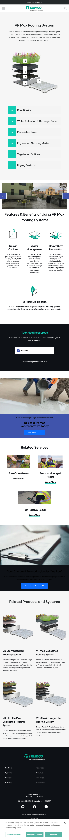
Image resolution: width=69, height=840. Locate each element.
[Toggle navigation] (34, 2)
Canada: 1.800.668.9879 (42, 801)
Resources (40, 768)
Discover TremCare (32, 586)
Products (8, 768)
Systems (8, 773)
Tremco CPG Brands (33, 2)
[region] (34, 829)
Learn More (18, 478)
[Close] (65, 823)
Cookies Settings (13, 834)
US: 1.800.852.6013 (24, 801)
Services (8, 778)
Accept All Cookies (34, 834)
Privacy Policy (34, 818)
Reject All (53, 834)
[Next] (65, 196)
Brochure (34, 350)
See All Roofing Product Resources (34, 362)
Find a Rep (32, 432)
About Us (39, 773)
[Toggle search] (65, 8)
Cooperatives (41, 783)
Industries (9, 783)
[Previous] (3, 196)
